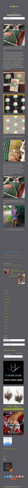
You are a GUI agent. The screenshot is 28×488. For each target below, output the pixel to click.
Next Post (14, 274)
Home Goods (7, 296)
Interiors (6, 293)
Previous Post (15, 269)
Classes (6, 328)
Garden (6, 313)
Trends (6, 331)
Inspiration (7, 299)
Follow (4, 452)
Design (6, 308)
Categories (5, 337)
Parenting (6, 319)
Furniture (6, 311)
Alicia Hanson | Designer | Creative (14, 5)
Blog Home (7, 290)
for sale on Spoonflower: (8, 61)
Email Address (13, 354)
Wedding (6, 316)
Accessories (7, 302)
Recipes (6, 325)
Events (6, 322)
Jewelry (6, 305)
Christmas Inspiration (12, 276)
